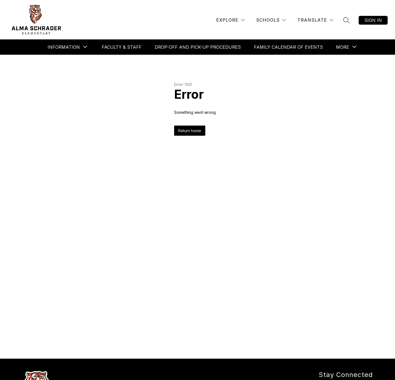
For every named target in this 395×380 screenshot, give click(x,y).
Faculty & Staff (122, 47)
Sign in (373, 20)
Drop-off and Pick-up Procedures (198, 47)
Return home (189, 130)
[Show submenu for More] (342, 47)
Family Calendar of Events (288, 47)
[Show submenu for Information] (64, 47)
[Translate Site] (315, 20)
